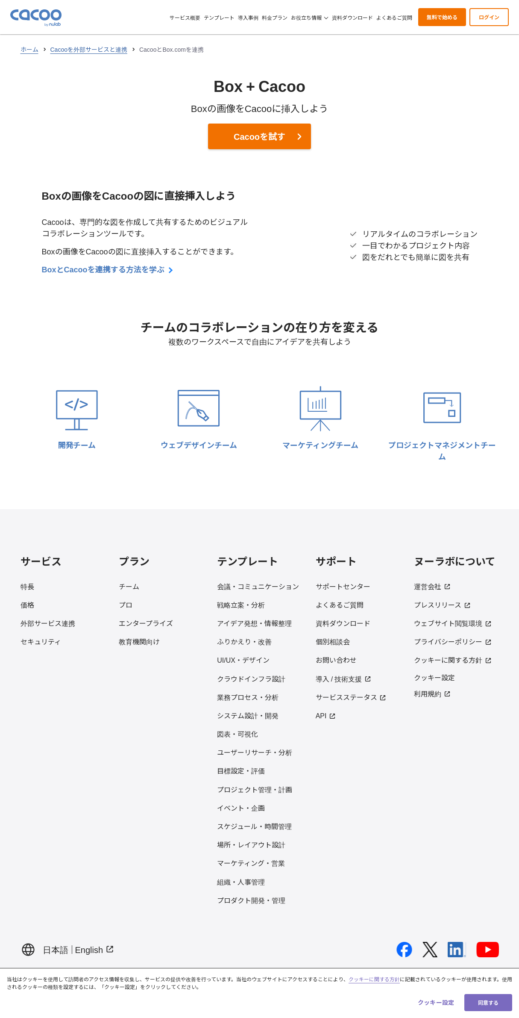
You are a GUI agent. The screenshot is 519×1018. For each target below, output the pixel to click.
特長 (27, 586)
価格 (27, 604)
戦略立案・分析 (241, 604)
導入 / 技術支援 (343, 678)
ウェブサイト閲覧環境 (453, 623)
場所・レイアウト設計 (251, 844)
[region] (259, 993)
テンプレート (219, 17)
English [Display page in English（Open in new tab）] (94, 949)
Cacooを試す (259, 136)
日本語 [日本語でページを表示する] (55, 949)
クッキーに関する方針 (453, 660)
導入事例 (248, 17)
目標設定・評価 (241, 770)
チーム (129, 586)
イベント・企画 (241, 808)
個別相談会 (333, 641)
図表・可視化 (237, 734)
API (326, 715)
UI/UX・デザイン (243, 660)
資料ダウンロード (352, 17)
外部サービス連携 (48, 623)
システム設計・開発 (248, 715)
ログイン (489, 17)
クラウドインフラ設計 (251, 678)
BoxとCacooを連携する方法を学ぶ (107, 268)
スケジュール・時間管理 (254, 826)
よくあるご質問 (394, 17)
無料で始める (442, 17)
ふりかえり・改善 (244, 641)
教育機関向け (139, 641)
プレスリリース (442, 604)
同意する (488, 1002)
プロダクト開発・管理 (251, 900)
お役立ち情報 (309, 17)
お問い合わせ (336, 660)
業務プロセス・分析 (248, 697)
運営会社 (432, 586)
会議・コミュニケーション (258, 586)
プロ (125, 604)
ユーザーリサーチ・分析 (254, 752)
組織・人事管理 (241, 881)
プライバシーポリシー (453, 641)
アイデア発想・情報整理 (254, 623)
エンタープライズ (146, 623)
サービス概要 (185, 17)
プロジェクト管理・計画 (254, 789)
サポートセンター (343, 586)
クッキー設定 (434, 677)
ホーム (29, 49)
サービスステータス (351, 697)
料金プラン (274, 17)
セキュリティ (41, 641)
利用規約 (432, 693)
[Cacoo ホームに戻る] (36, 18)
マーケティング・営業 (251, 863)
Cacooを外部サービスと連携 (88, 49)
